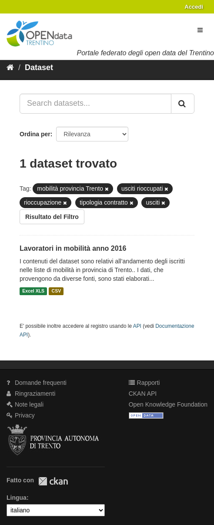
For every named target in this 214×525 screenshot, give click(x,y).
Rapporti (144, 382)
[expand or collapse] (200, 30)
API (137, 326)
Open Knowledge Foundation (168, 404)
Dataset (39, 67)
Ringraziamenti (31, 393)
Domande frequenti (37, 382)
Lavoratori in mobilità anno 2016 (73, 248)
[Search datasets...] (95, 104)
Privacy (21, 415)
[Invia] (182, 104)
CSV (56, 291)
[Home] (10, 67)
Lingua (17, 497)
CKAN (53, 481)
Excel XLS (33, 291)
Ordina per (35, 134)
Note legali (25, 404)
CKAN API (143, 393)
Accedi (193, 6)
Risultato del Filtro (52, 216)
